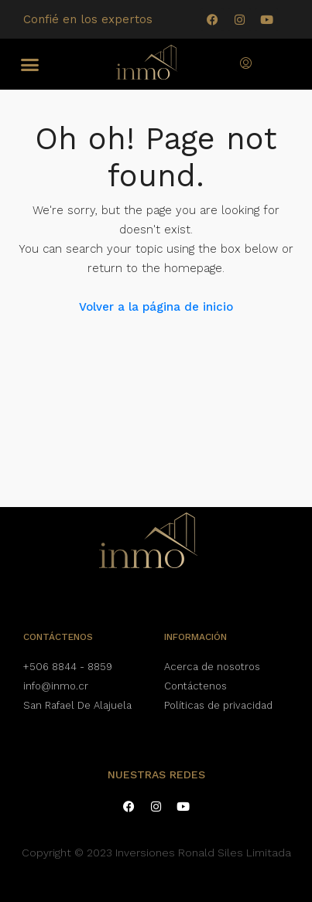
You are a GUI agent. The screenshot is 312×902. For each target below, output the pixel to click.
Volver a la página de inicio (156, 307)
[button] (30, 64)
